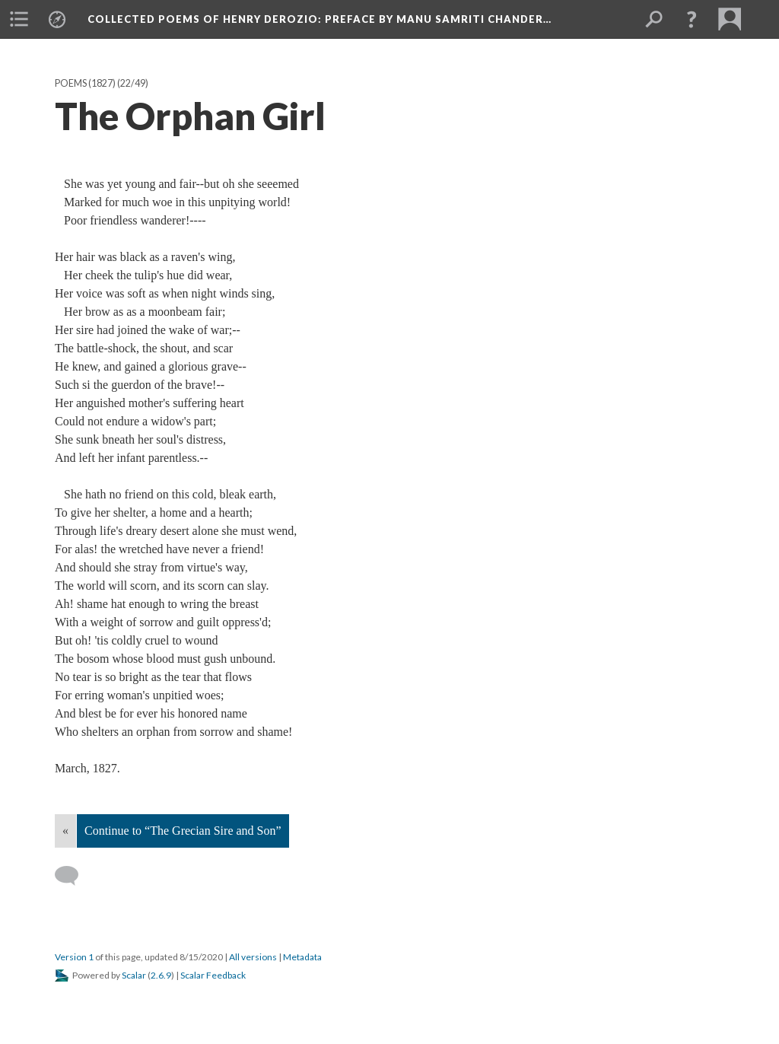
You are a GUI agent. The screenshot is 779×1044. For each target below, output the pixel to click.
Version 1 (74, 957)
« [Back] (65, 830)
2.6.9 (161, 975)
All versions (253, 957)
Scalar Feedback (213, 975)
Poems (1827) (85, 83)
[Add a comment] (73, 876)
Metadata (302, 957)
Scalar (134, 975)
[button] (691, 19)
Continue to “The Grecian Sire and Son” (182, 830)
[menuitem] (19, 19)
